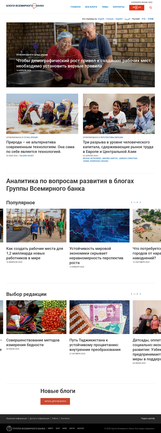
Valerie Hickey (26, 156)
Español (119, 19)
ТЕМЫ (105, 7)
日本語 (151, 19)
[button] (150, 7)
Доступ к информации (39, 418)
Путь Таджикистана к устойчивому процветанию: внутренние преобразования (95, 345)
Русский (136, 19)
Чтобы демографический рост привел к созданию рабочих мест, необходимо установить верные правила (84, 63)
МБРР (50, 428)
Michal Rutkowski (92, 158)
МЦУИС (80, 428)
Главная (75, 7)
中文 (144, 19)
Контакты (119, 7)
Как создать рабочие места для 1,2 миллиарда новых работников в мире (34, 253)
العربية (127, 19)
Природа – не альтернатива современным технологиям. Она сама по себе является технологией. (40, 147)
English (101, 19)
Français (110, 19)
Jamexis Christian (128, 158)
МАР (58, 428)
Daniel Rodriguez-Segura (95, 161)
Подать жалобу (148, 418)
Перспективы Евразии (111, 137)
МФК (64, 428)
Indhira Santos (110, 158)
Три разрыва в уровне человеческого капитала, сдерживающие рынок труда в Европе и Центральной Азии (118, 147)
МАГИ (72, 428)
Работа (55, 418)
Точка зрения (41, 55)
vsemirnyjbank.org (141, 2)
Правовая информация (16, 418)
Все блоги (91, 7)
